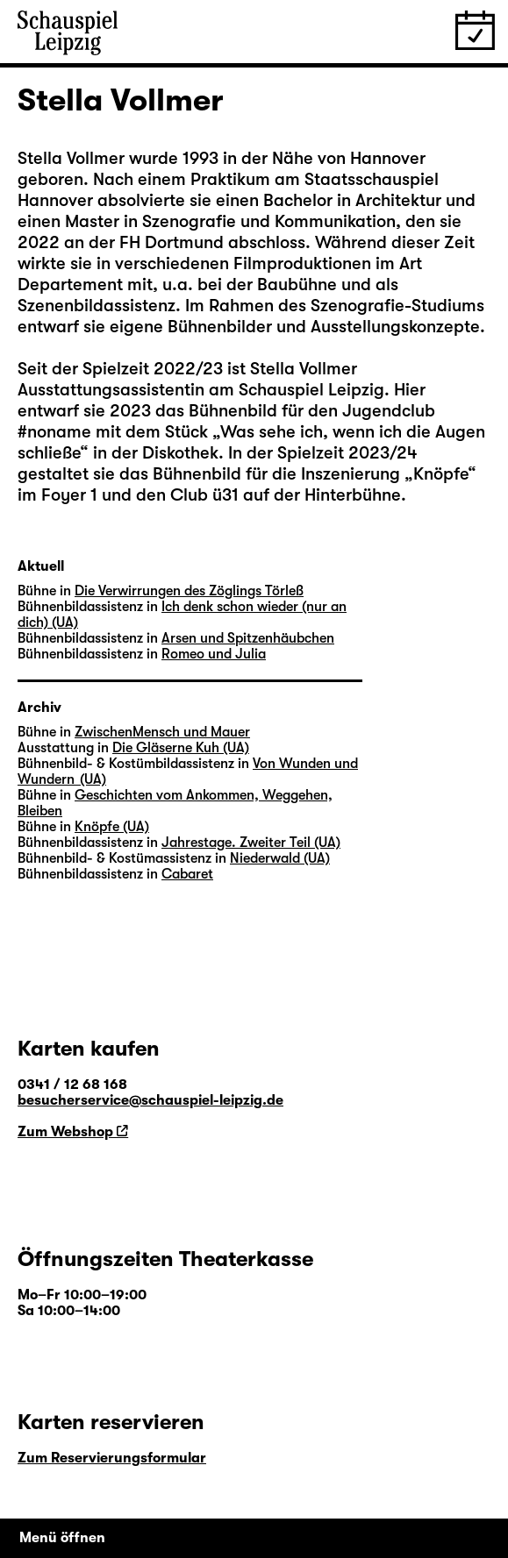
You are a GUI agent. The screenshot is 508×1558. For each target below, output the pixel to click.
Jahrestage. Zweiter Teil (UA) (250, 842)
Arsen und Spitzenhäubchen (247, 638)
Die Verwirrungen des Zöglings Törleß (189, 591)
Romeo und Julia (213, 654)
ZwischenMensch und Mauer (162, 732)
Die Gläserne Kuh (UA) (180, 748)
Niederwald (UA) (280, 858)
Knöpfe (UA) (112, 827)
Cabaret (187, 874)
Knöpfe (440, 474)
